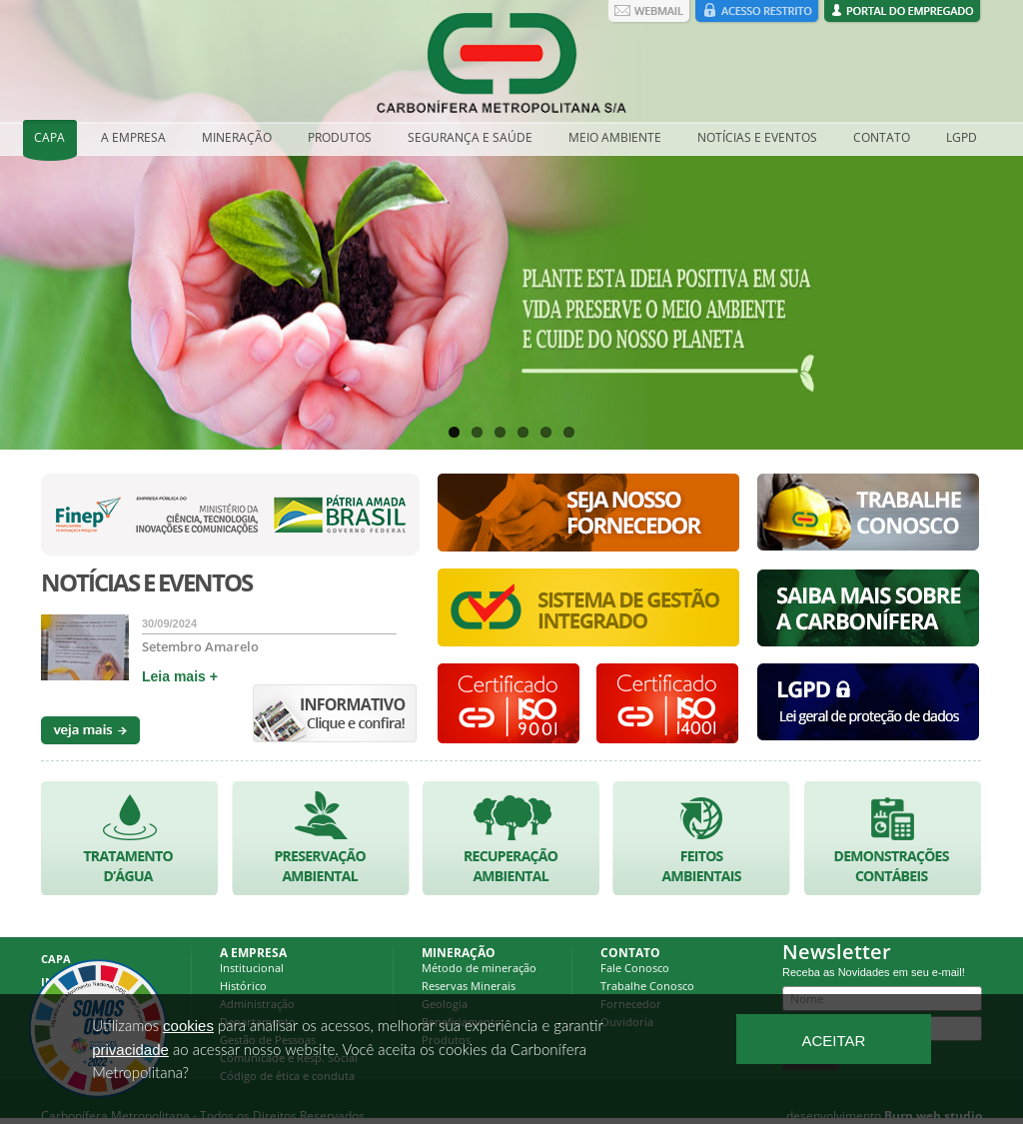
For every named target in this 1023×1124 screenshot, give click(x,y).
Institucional (252, 967)
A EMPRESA (133, 137)
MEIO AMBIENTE (614, 137)
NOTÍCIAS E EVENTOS (757, 137)
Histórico (243, 985)
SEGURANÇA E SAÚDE (470, 137)
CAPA (49, 137)
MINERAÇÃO (237, 137)
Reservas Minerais (468, 985)
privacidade (130, 1049)
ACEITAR (833, 1040)
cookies (188, 1025)
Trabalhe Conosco (647, 985)
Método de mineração (479, 967)
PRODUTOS (340, 137)
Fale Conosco (634, 967)
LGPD (961, 137)
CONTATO (881, 137)
